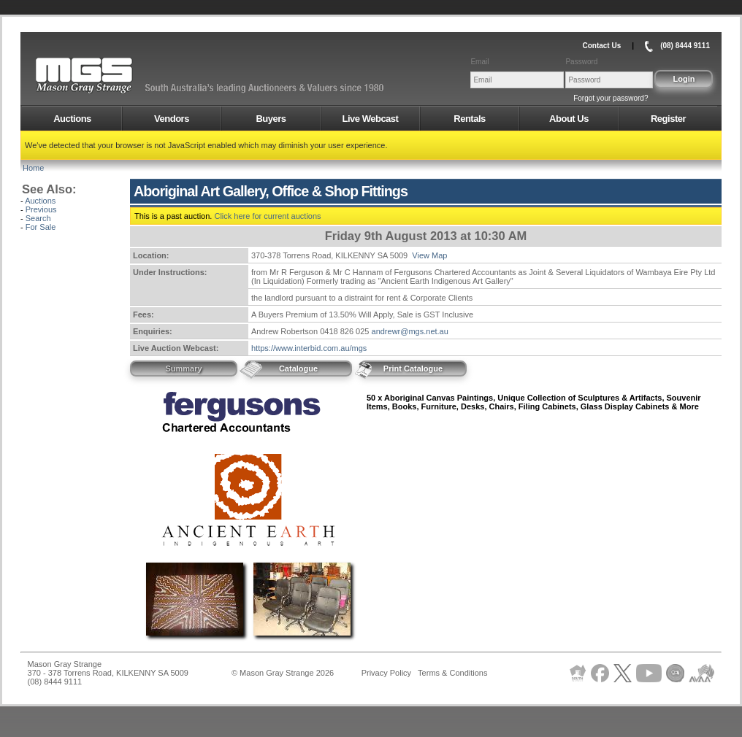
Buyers (271, 118)
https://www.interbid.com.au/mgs (309, 348)
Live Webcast (371, 118)
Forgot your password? (610, 98)
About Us (569, 118)
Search (38, 218)
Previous (41, 209)
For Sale (41, 227)
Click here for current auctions (267, 216)
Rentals (469, 118)
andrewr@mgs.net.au (410, 331)
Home (33, 167)
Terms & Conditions (452, 672)
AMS (120, 76)
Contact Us (601, 46)
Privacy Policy (386, 672)
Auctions (72, 118)
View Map (429, 255)
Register (668, 118)
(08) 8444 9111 (685, 46)
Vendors (171, 118)
